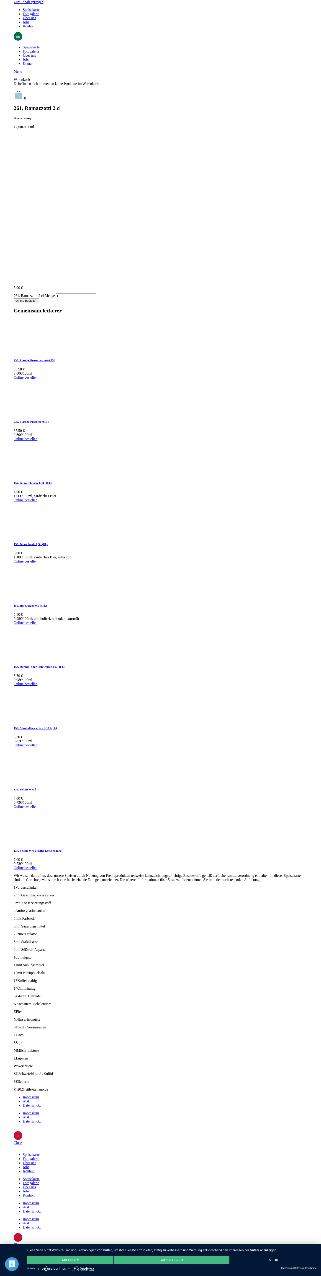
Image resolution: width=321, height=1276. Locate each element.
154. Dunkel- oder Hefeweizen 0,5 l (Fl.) (39, 666)
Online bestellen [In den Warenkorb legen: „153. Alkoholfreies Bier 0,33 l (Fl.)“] (25, 745)
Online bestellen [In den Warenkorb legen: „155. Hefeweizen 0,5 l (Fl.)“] (25, 623)
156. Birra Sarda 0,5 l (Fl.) (31, 544)
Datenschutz (32, 1105)
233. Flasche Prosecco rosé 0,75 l (34, 360)
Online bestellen (26, 300)
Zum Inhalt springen (29, 2)
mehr (273, 1260)
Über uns (29, 18)
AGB (27, 1101)
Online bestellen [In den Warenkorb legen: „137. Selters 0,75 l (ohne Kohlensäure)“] (25, 868)
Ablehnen (70, 1260)
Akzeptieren (172, 1260)
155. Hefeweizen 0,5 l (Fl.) (30, 605)
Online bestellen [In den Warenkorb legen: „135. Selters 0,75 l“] (25, 806)
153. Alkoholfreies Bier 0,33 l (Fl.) (35, 728)
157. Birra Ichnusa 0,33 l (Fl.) (33, 483)
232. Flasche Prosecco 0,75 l (31, 421)
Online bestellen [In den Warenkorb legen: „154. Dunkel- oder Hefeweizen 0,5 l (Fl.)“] (25, 684)
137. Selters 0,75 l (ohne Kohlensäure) (38, 850)
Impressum (31, 1097)
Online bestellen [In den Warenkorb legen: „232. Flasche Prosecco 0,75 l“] (25, 439)
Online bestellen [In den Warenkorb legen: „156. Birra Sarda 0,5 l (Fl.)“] (25, 561)
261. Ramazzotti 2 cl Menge (34, 296)
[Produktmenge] (76, 295)
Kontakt (29, 26)
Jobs (26, 22)
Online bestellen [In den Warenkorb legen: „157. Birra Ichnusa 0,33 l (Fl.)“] (25, 500)
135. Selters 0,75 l (25, 789)
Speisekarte (31, 10)
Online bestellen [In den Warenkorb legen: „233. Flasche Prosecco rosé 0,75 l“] (25, 377)
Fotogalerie (31, 14)
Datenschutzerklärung (305, 1268)
